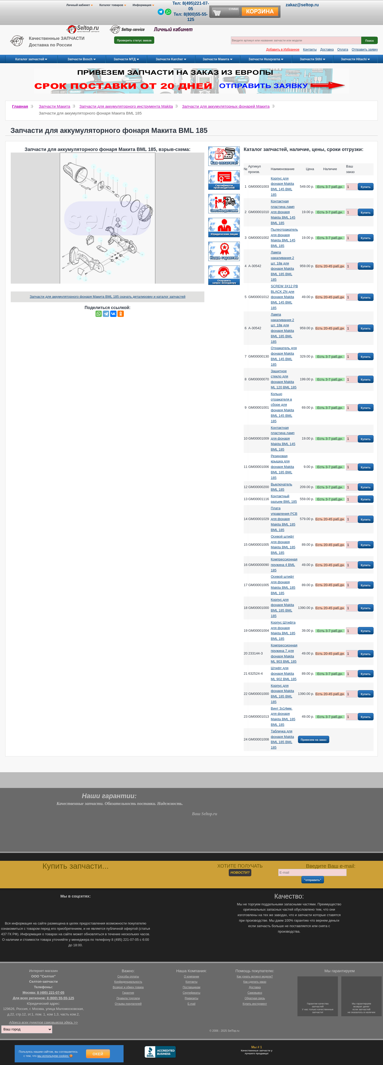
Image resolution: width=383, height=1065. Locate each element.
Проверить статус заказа (134, 40)
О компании (191, 976)
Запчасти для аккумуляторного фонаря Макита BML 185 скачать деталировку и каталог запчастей (107, 297)
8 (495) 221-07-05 (50, 992)
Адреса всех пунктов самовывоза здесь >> (43, 1022)
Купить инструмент (255, 1003)
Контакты (310, 49)
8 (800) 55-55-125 (60, 998)
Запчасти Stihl (312, 59)
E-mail (191, 1003)
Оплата (342, 49)
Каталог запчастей (31, 59)
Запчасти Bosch (81, 59)
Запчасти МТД (126, 59)
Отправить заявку (365, 49)
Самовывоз (254, 992)
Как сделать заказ (254, 981)
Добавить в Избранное (283, 49)
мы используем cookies (54, 1055)
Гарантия (128, 992)
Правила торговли (128, 998)
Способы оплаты (128, 976)
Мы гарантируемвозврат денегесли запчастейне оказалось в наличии (361, 1008)
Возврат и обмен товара (128, 987)
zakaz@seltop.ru (302, 5)
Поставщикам (191, 987)
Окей (98, 1054)
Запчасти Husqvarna (266, 59)
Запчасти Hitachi (355, 59)
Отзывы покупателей (128, 1003)
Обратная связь (255, 998)
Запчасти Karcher (171, 59)
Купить (365, 186)
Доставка (327, 49)
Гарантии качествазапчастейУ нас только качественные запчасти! (317, 1008)
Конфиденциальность (128, 981)
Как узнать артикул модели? (255, 976)
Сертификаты (191, 992)
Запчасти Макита (217, 59)
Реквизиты (191, 998)
